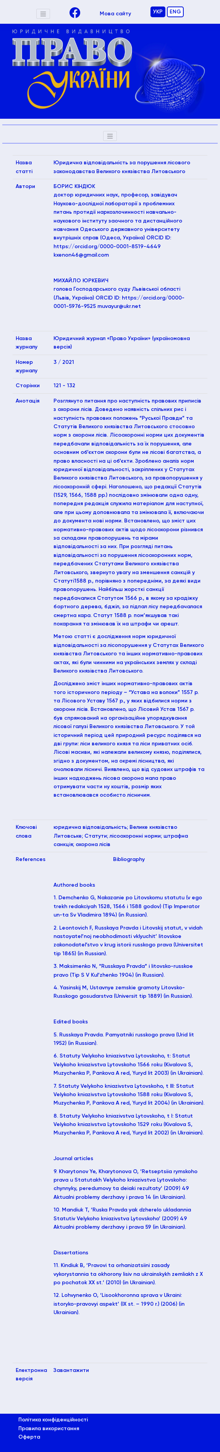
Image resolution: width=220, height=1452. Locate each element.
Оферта (29, 1437)
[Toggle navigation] (43, 14)
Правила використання (48, 1428)
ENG (175, 12)
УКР (158, 12)
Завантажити (71, 1370)
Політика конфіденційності (53, 1420)
